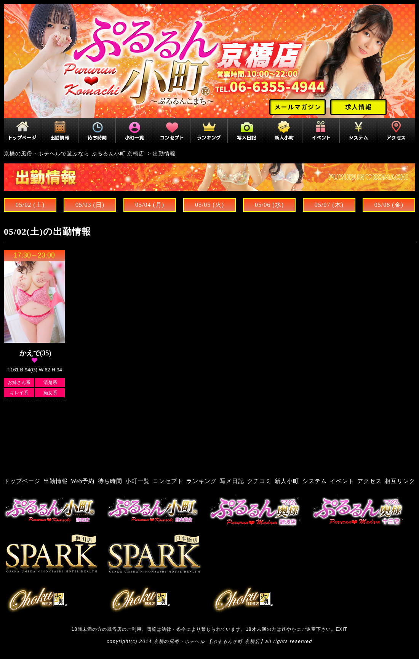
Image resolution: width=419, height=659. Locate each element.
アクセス (369, 481)
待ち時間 (110, 481)
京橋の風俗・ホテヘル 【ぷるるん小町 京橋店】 (209, 641)
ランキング (201, 481)
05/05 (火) (209, 205)
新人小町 (287, 481)
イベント (342, 481)
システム (314, 481)
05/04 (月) (149, 205)
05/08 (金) (388, 205)
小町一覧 (137, 481)
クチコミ (259, 481)
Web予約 (82, 481)
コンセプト (168, 481)
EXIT (342, 629)
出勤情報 (55, 481)
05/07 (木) (329, 205)
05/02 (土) (30, 205)
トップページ (22, 481)
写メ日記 (232, 481)
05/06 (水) (269, 205)
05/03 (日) (89, 205)
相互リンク (400, 481)
